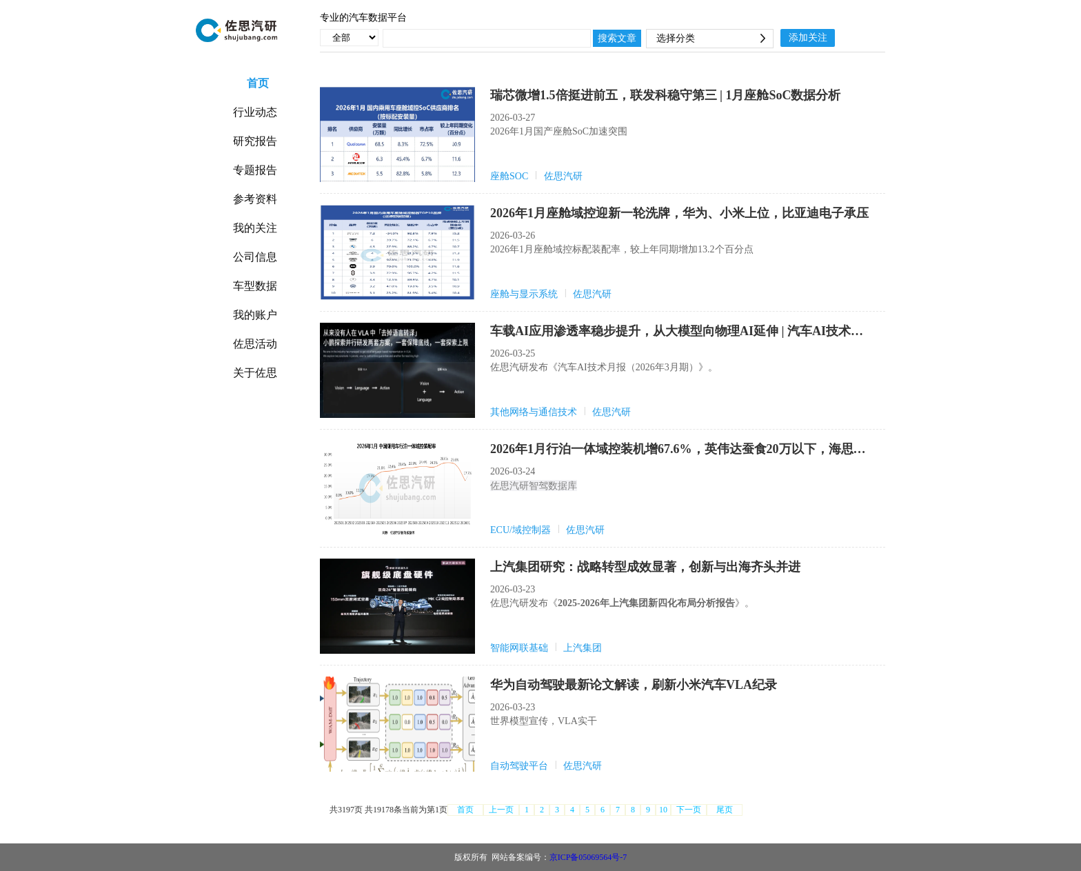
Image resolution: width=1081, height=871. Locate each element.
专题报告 (255, 170)
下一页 (688, 809)
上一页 (501, 809)
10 (663, 809)
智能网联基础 (519, 648)
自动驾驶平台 (519, 766)
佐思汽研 (563, 176)
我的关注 (255, 228)
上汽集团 (582, 648)
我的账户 (255, 315)
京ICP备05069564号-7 (588, 857)
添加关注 (808, 37)
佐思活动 (255, 344)
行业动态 (255, 112)
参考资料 (255, 199)
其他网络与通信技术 (533, 412)
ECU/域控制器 (520, 530)
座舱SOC (509, 176)
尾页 (724, 809)
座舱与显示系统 (524, 294)
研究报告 (255, 141)
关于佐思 (255, 373)
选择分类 (675, 38)
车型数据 (255, 286)
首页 (262, 83)
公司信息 (255, 257)
